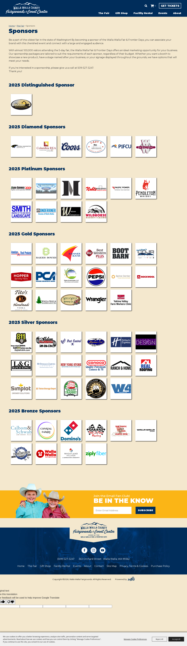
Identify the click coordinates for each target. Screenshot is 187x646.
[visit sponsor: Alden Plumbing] (46, 342)
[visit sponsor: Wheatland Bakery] (96, 388)
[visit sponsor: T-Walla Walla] (46, 453)
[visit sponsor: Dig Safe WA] (21, 342)
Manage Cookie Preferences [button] (135, 639)
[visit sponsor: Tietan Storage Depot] (46, 388)
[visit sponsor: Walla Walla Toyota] (145, 430)
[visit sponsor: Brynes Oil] (96, 342)
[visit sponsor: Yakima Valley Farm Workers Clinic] (120, 300)
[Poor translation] (10, 602)
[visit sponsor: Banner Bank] (71, 253)
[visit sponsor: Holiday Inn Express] (120, 342)
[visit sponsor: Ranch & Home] (120, 365)
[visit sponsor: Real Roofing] (145, 365)
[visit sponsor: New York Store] (71, 365)
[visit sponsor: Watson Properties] (71, 211)
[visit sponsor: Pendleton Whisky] (145, 188)
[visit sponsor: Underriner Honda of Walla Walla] (46, 211)
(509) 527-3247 (66, 559)
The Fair (103, 13)
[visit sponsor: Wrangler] (96, 300)
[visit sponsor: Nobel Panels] (96, 188)
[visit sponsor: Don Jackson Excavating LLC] (21, 104)
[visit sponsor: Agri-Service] (21, 188)
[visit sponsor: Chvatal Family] (46, 430)
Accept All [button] (176, 639)
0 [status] (144, 6)
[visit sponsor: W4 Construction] (120, 388)
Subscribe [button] (145, 510)
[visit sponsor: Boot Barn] (120, 253)
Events (162, 13)
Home (12, 26)
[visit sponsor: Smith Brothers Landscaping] (21, 211)
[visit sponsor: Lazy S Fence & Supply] (96, 146)
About (177, 13)
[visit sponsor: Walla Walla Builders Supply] (46, 300)
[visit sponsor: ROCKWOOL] (145, 276)
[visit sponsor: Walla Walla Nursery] (71, 300)
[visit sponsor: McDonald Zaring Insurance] (46, 365)
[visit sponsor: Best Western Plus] (96, 253)
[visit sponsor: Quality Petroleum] (96, 365)
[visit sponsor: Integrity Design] (145, 342)
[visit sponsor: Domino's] (71, 430)
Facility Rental (143, 13)
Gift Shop (121, 13)
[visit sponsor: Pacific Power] (120, 188)
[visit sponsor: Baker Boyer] (46, 253)
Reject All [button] (159, 639)
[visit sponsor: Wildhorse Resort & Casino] (96, 211)
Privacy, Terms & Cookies (134, 566)
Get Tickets (164, 5)
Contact (99, 566)
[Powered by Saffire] (131, 579)
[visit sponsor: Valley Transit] (71, 388)
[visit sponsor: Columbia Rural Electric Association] (46, 146)
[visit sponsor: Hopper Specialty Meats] (21, 276)
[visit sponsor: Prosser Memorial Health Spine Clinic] (120, 276)
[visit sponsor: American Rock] (21, 253)
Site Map (112, 566)
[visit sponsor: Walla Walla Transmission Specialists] (21, 453)
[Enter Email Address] (112, 510)
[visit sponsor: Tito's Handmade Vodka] (21, 300)
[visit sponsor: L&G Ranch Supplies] (21, 365)
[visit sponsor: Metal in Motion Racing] (96, 430)
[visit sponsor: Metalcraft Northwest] (71, 188)
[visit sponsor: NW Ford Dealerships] (46, 188)
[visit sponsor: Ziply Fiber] (96, 453)
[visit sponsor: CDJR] (145, 253)
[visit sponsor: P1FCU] (120, 146)
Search (134, 6)
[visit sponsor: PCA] (46, 276)
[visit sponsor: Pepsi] (96, 276)
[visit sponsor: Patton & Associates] (71, 276)
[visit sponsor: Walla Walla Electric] (145, 146)
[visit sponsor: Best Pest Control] (71, 342)
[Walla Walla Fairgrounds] (27, 8)
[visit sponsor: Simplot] (21, 388)
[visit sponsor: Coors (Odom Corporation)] (71, 146)
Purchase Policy (160, 566)
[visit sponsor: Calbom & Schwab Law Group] (21, 430)
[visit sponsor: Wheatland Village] (71, 453)
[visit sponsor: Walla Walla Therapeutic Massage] (120, 430)
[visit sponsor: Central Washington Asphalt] (21, 146)
